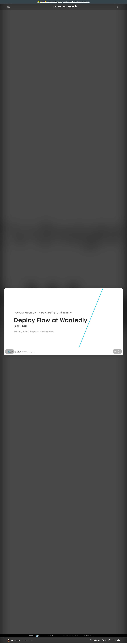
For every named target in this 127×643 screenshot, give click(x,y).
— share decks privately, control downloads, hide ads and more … (64, 2)
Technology (95, 640)
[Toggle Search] (117, 6)
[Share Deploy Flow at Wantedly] (109, 640)
